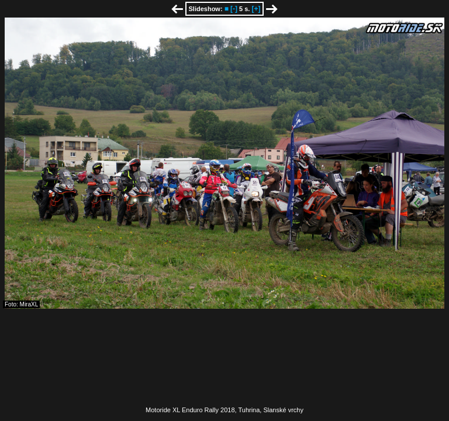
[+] (255, 9)
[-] (233, 9)
